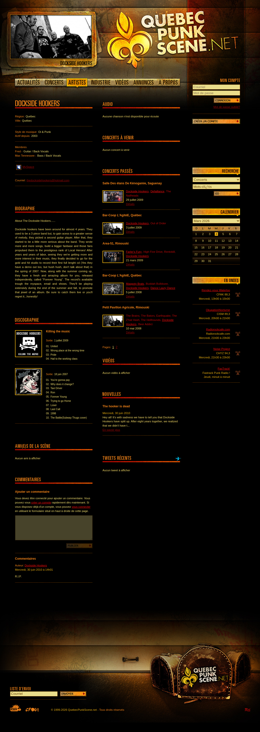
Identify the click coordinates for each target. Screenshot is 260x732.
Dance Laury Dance (162, 287)
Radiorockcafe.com (218, 329)
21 (236, 247)
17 (209, 247)
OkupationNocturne (218, 309)
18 (216, 247)
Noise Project (221, 348)
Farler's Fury (134, 251)
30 (202, 260)
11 (216, 240)
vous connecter (81, 506)
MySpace (25, 166)
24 (209, 254)
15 (196, 247)
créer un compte (41, 502)
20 (229, 247)
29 (196, 260)
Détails (130, 204)
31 (209, 260)
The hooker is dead (116, 406)
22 (196, 254)
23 (202, 254)
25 (216, 254)
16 (202, 247)
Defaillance (157, 191)
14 (236, 240)
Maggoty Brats (135, 283)
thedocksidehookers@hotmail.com (47, 180)
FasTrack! (224, 368)
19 (223, 247)
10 (209, 240)
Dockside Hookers (36, 565)
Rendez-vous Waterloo (216, 290)
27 (229, 254)
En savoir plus (111, 429)
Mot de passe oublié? (227, 106)
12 (223, 240)
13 (229, 240)
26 (223, 254)
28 (236, 254)
